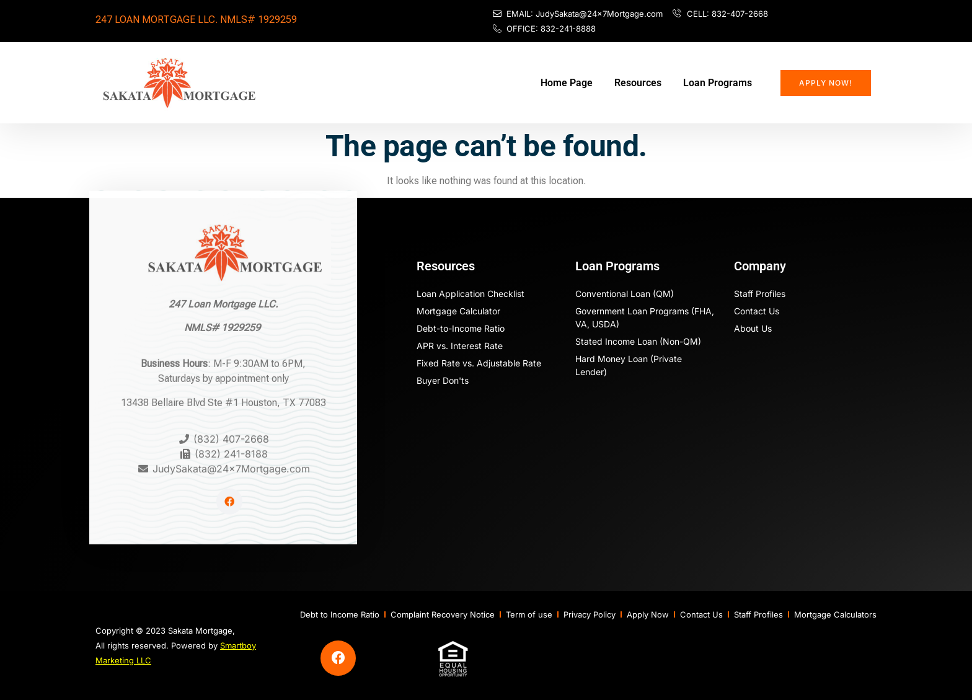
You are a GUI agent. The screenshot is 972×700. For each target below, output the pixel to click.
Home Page (567, 83)
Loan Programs (717, 83)
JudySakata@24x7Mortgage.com (231, 443)
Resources (637, 83)
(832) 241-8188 (231, 428)
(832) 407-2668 (231, 413)
